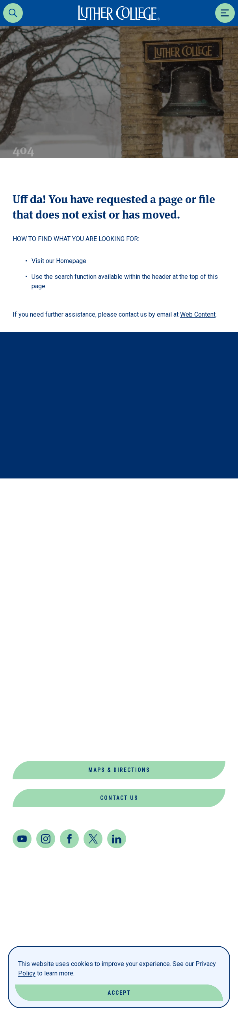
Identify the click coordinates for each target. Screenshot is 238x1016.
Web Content (198, 314)
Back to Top (194, 495)
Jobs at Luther (41, 667)
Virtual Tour (37, 743)
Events (26, 649)
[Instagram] (45, 838)
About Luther (38, 573)
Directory (31, 630)
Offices (27, 705)
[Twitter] (93, 838)
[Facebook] (69, 838)
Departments (37, 611)
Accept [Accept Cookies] (119, 993)
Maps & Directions (119, 770)
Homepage (71, 261)
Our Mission (35, 724)
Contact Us (119, 798)
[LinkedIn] (116, 838)
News (22, 686)
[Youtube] (22, 838)
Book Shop (32, 592)
